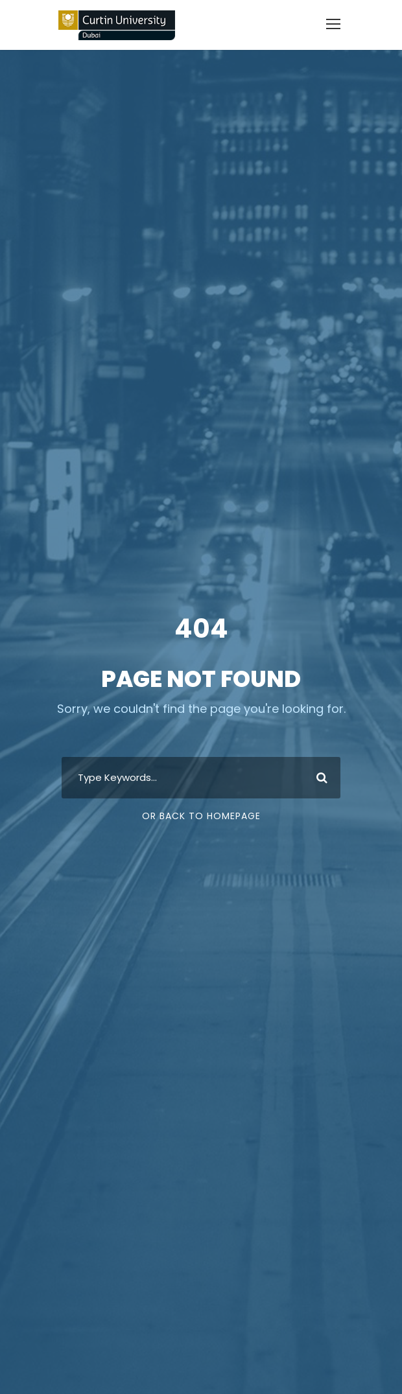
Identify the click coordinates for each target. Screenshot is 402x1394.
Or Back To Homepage (201, 815)
